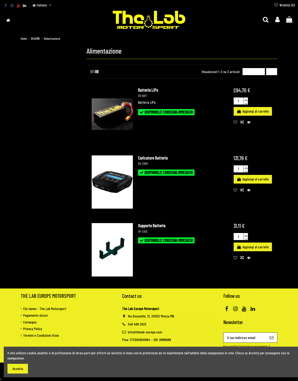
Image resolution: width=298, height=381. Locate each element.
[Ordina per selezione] (253, 71)
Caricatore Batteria (153, 157)
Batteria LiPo (148, 90)
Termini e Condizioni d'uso (41, 335)
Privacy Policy (32, 328)
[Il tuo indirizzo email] (244, 338)
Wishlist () (284, 5)
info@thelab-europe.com (145, 332)
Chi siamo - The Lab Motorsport (44, 308)
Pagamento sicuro (35, 315)
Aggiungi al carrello (253, 111)
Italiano (42, 5)
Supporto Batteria (151, 225)
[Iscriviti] (271, 338)
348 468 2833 (137, 324)
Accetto (17, 368)
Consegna (29, 322)
